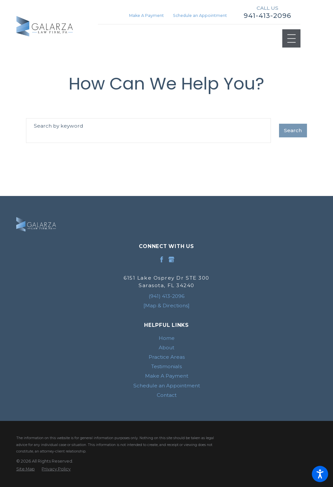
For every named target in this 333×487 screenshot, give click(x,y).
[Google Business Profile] (171, 259)
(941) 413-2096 (166, 296)
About (166, 347)
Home (167, 338)
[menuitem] (166, 338)
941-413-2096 (267, 16)
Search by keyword (58, 126)
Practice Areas (167, 357)
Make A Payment (146, 15)
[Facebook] (162, 259)
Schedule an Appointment (200, 15)
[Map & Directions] (166, 305)
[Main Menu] (291, 38)
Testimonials (166, 366)
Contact (167, 395)
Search (293, 130)
